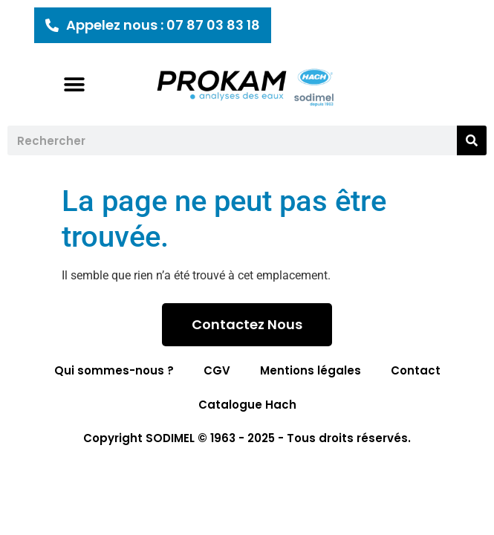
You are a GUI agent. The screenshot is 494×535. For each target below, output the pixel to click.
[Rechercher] (472, 140)
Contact (416, 370)
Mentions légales (310, 370)
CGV (217, 370)
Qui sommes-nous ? (114, 370)
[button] (74, 84)
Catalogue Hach (247, 404)
